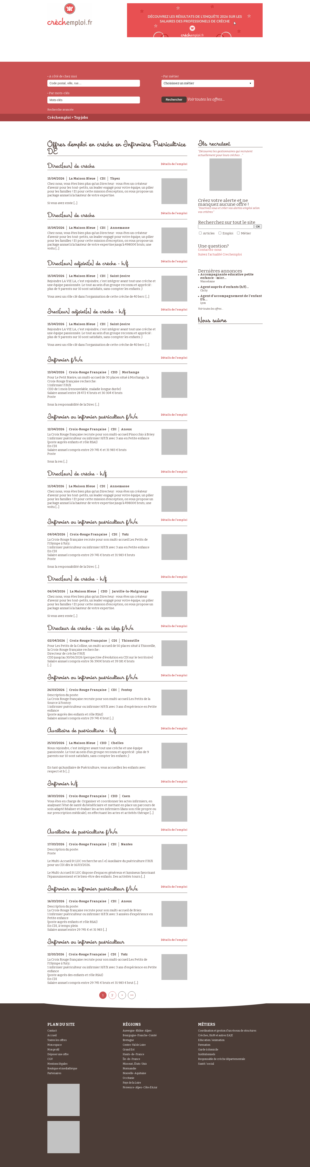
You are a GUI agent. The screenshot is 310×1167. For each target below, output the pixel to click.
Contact (52, 1030)
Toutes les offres (57, 1040)
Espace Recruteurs (240, 54)
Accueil (52, 1035)
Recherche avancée (60, 109)
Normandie (129, 1068)
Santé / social (206, 1063)
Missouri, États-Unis (135, 1063)
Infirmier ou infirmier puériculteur (85, 942)
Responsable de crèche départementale (221, 1059)
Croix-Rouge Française (87, 372)
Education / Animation (211, 1040)
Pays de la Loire (132, 1082)
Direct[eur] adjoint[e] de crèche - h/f (87, 263)
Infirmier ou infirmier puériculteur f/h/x (92, 417)
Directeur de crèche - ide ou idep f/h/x (90, 628)
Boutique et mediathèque (62, 1068)
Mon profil (53, 1049)
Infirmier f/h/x (64, 360)
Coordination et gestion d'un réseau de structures (227, 1030)
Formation (204, 1044)
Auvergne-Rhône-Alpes (137, 1030)
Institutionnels (206, 1054)
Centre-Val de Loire (134, 1044)
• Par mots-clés (58, 93)
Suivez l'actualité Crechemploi (220, 254)
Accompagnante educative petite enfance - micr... (227, 276)
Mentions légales (57, 1063)
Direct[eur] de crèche (71, 166)
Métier (246, 233)
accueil (59, 56)
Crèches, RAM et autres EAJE (215, 1035)
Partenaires (54, 1073)
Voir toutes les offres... (206, 99)
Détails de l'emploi (174, 164)
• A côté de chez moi (62, 76)
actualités (110, 52)
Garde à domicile (208, 1049)
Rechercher (174, 99)
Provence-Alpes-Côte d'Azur (140, 1087)
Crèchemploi (59, 117)
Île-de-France (131, 1059)
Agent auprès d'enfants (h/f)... (224, 287)
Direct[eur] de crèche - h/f (77, 474)
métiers (83, 54)
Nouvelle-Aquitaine (134, 1073)
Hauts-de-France (133, 1054)
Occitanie (128, 1077)
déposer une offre (149, 52)
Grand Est (129, 1049)
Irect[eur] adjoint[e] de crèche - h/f (86, 312)
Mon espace (54, 1044)
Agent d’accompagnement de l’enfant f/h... (231, 297)
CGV (50, 1059)
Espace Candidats (194, 51)
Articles (209, 233)
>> (131, 995)
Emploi (228, 233)
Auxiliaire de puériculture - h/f (81, 730)
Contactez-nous (210, 250)
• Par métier (170, 76)
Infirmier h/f (62, 784)
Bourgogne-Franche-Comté (140, 1035)
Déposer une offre (58, 1054)
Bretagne (128, 1040)
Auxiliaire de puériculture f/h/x (82, 832)
